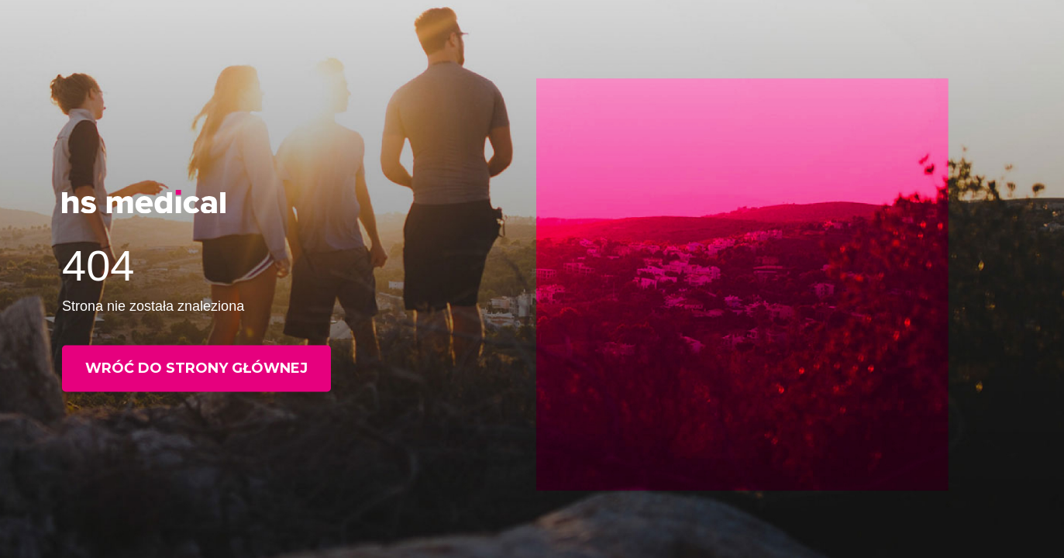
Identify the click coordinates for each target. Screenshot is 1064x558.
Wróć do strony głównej (196, 368)
